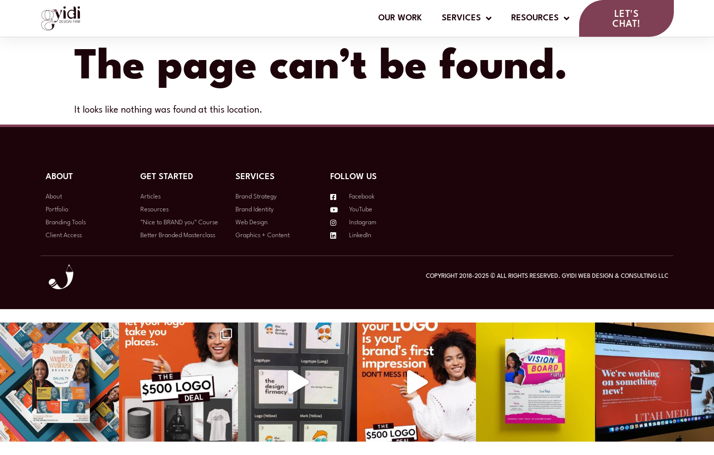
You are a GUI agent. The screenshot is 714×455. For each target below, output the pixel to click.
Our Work (400, 18)
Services (466, 18)
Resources (540, 18)
